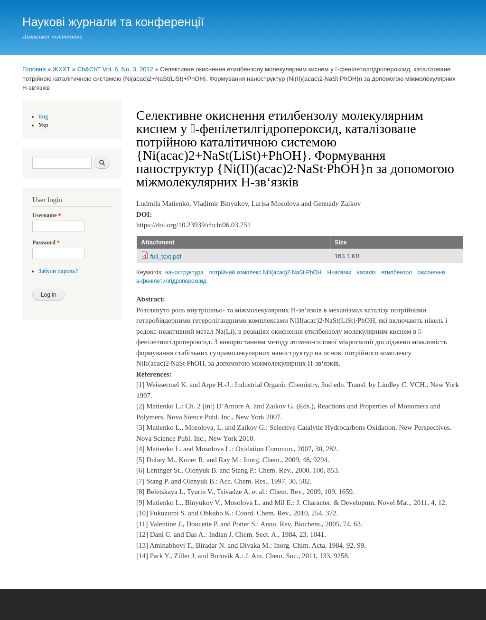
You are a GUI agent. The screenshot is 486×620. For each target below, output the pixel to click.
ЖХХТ (61, 69)
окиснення (431, 272)
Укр (43, 125)
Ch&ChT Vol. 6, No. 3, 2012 (115, 69)
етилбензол (397, 272)
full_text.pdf (166, 256)
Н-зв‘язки (339, 272)
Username (46, 215)
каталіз (366, 272)
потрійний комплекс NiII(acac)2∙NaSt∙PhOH (265, 272)
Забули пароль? (58, 271)
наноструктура (184, 272)
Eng (43, 116)
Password (46, 242)
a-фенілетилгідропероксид (171, 281)
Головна (34, 69)
